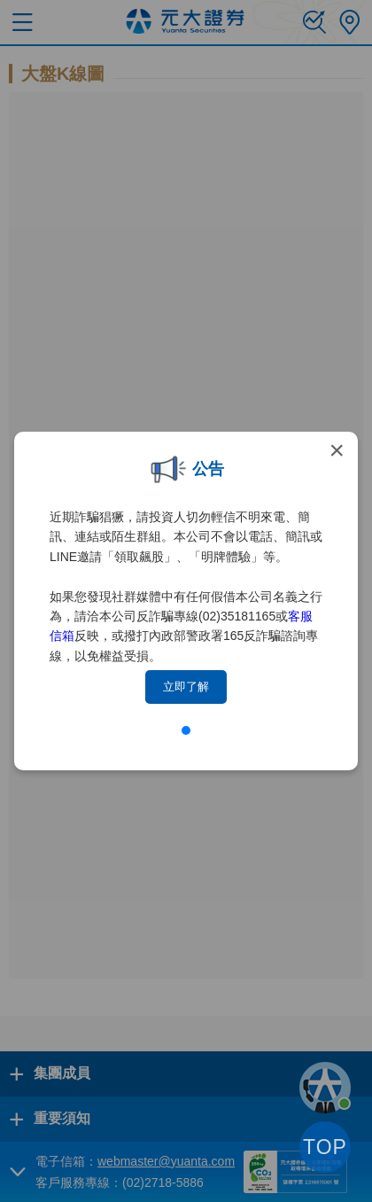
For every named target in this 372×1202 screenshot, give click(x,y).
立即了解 (186, 686)
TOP (325, 1147)
